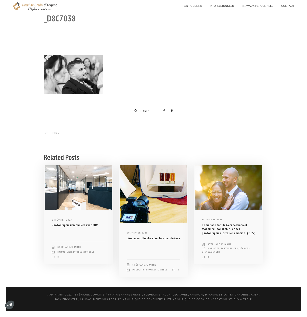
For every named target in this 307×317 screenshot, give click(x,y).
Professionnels (222, 6)
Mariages (213, 248)
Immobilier (64, 252)
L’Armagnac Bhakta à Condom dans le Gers (153, 238)
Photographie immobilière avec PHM (75, 225)
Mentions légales (107, 299)
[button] (9, 305)
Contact (287, 6)
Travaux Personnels (257, 6)
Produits (138, 269)
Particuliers (192, 6)
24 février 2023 (62, 219)
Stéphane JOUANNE (69, 247)
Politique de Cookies (192, 299)
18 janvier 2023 (137, 232)
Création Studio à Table (232, 299)
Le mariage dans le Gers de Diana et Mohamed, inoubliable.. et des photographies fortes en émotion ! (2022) (228, 229)
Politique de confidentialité (148, 299)
